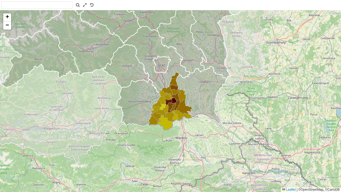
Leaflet (289, 189)
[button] (7, 17)
